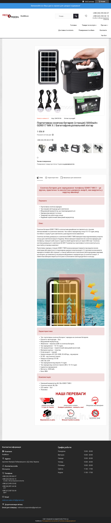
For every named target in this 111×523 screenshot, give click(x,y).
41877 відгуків (89, 1)
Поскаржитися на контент (50, 521)
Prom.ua (65, 519)
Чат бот (104, 35)
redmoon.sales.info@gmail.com (13, 500)
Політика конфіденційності (67, 521)
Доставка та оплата (65, 30)
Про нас (104, 25)
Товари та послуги (88, 25)
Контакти (103, 30)
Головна (73, 25)
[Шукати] (75, 16)
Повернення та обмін (86, 30)
